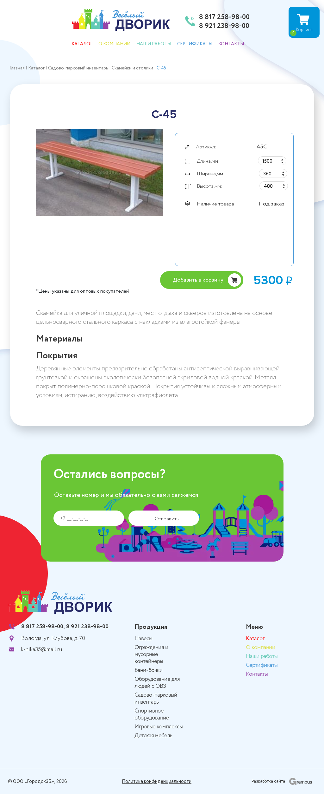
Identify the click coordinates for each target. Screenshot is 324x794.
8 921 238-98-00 (224, 26)
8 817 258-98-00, (43, 626)
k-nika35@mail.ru (41, 649)
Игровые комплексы (158, 727)
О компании (114, 44)
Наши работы (153, 44)
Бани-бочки (148, 670)
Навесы (143, 638)
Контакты (231, 44)
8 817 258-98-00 (224, 17)
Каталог (82, 44)
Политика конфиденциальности (156, 781)
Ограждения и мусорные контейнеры (151, 654)
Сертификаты (194, 44)
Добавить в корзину (198, 280)
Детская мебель (153, 736)
